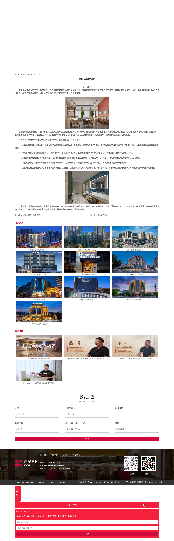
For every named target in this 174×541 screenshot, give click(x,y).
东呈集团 (76, 4)
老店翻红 (87, 4)
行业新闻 (39, 74)
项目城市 (119, 408)
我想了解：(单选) (22, 511)
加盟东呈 (98, 4)
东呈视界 (109, 4)
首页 (65, 4)
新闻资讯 (120, 4)
